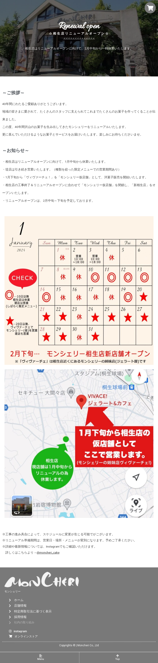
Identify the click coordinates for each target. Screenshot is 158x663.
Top (117, 659)
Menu (40, 659)
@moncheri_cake (48, 552)
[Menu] (40, 655)
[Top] (117, 655)
